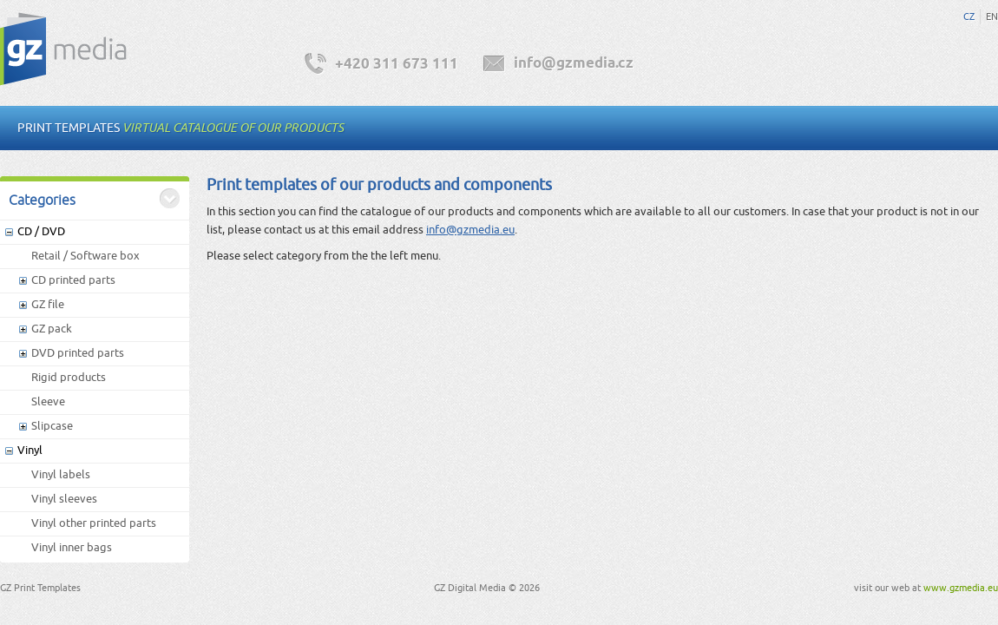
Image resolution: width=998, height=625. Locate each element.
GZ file (47, 304)
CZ (969, 16)
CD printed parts (73, 280)
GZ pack (51, 328)
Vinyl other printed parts (93, 523)
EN (992, 16)
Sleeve (48, 401)
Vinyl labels (60, 474)
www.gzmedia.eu (960, 588)
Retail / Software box (85, 255)
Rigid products (68, 377)
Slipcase (52, 425)
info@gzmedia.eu (470, 229)
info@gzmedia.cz (574, 64)
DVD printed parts (77, 352)
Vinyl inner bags (71, 547)
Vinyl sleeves (64, 498)
